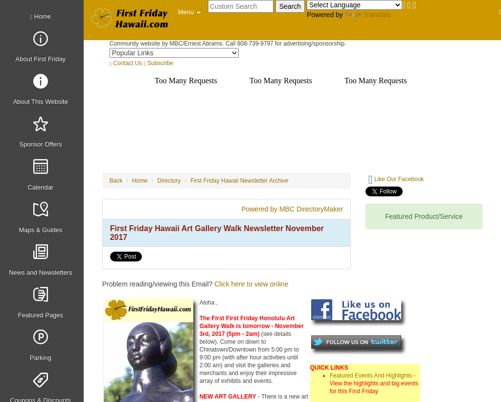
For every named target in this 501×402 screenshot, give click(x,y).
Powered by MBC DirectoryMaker (292, 209)
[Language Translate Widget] (354, 5)
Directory (169, 180)
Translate (368, 15)
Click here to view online (251, 284)
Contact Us (126, 63)
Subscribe (158, 63)
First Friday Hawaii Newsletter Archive (239, 180)
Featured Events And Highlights (371, 375)
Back (116, 180)
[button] (189, 12)
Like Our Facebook (396, 180)
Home (40, 16)
